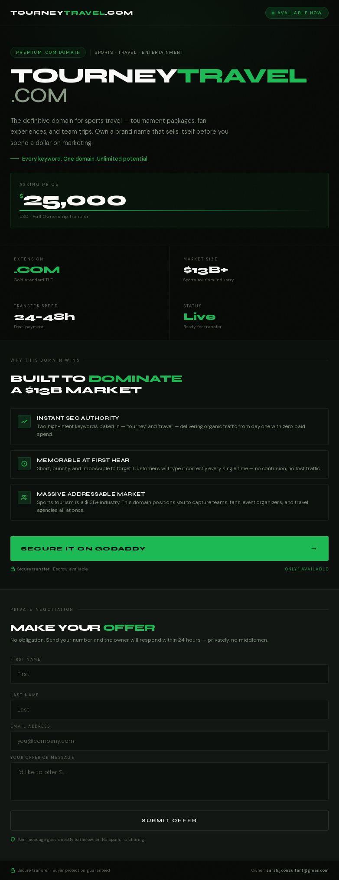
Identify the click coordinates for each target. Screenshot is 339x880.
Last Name (24, 695)
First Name (25, 659)
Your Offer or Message (42, 757)
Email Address (30, 726)
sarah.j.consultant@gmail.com (297, 870)
